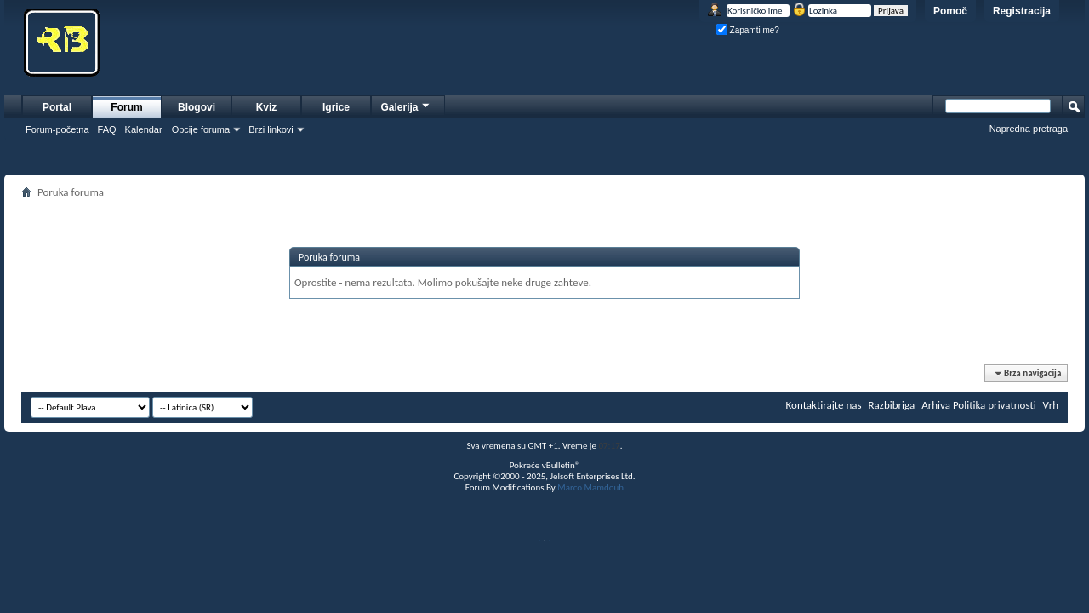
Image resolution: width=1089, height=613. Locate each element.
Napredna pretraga (1028, 128)
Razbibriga (892, 404)
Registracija (1022, 11)
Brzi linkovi (271, 129)
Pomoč (950, 11)
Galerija (405, 105)
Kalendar (143, 129)
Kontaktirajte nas (824, 404)
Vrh (1050, 404)
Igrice (336, 107)
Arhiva (935, 404)
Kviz (266, 107)
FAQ (107, 129)
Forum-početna (57, 129)
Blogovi (196, 107)
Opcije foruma (201, 129)
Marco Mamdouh (590, 487)
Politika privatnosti (994, 404)
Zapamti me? (747, 30)
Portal (57, 107)
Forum (126, 107)
